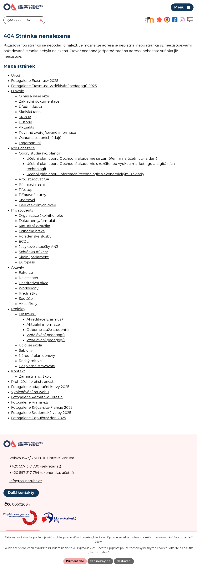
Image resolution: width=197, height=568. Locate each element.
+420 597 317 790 (24, 466)
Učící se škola (30, 345)
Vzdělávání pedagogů (46, 335)
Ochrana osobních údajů (40, 138)
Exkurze (26, 273)
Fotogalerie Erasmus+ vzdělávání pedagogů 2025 (54, 86)
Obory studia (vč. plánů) (39, 153)
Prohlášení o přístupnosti (32, 381)
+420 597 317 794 (24, 473)
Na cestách (28, 278)
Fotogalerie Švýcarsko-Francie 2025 (42, 407)
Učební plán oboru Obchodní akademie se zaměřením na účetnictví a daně (92, 158)
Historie (25, 122)
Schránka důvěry (33, 252)
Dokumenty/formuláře (38, 221)
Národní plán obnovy (37, 356)
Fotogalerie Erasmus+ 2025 (34, 81)
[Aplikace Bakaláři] (167, 20)
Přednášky (28, 293)
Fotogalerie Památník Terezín (37, 397)
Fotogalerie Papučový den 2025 (38, 418)
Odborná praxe (32, 231)
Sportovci (27, 200)
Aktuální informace (43, 324)
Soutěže (26, 298)
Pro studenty (22, 210)
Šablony (26, 350)
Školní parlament (34, 257)
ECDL (23, 241)
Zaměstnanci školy (35, 376)
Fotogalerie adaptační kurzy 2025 (40, 387)
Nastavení (124, 561)
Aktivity (17, 267)
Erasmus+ (27, 314)
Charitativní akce (33, 283)
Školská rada (30, 112)
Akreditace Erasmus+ (45, 319)
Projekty (18, 309)
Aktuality (26, 127)
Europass (27, 262)
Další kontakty (21, 493)
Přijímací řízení (32, 184)
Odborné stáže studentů (48, 330)
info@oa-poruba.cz (25, 481)
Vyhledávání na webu (30, 392)
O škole (17, 91)
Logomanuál (30, 143)
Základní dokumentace (39, 101)
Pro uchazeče (23, 148)
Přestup (26, 190)
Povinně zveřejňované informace (47, 132)
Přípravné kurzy (32, 195)
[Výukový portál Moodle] (149, 19)
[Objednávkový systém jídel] (159, 19)
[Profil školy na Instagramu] (182, 19)
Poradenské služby (35, 236)
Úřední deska (30, 107)
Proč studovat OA (34, 179)
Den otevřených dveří (37, 205)
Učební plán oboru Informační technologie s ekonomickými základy (85, 174)
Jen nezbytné (100, 561)
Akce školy (28, 304)
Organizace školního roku (41, 215)
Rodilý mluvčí (30, 361)
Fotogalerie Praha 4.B (29, 402)
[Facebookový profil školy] (175, 19)
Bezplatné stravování (37, 366)
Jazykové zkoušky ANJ (38, 247)
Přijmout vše (75, 561)
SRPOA (25, 117)
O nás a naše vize (34, 96)
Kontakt (18, 371)
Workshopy (28, 288)
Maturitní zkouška (34, 226)
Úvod (15, 75)
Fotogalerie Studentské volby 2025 (41, 413)
